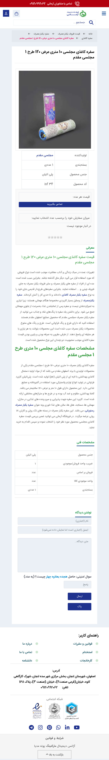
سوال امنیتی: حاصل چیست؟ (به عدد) (57, 576)
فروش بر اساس (85, 472)
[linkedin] (67, 727)
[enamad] (37, 710)
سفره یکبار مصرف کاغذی (74, 295)
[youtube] (76, 727)
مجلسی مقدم (44, 155)
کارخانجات (86, 660)
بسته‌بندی (81, 165)
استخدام (87, 652)
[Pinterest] (49, 727)
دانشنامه (27, 660)
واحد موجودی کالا (83, 481)
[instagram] (40, 727)
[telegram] (31, 727)
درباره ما (27, 643)
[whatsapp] (58, 727)
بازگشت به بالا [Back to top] (54, 755)
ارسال (79, 596)
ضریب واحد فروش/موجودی (78, 464)
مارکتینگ (51, 746)
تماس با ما (25, 652)
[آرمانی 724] (76, 13)
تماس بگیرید (55, 204)
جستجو (91, 24)
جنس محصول (78, 174)
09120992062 (51, 4)
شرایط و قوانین (54, 738)
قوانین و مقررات (82, 643)
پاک (80, 606)
